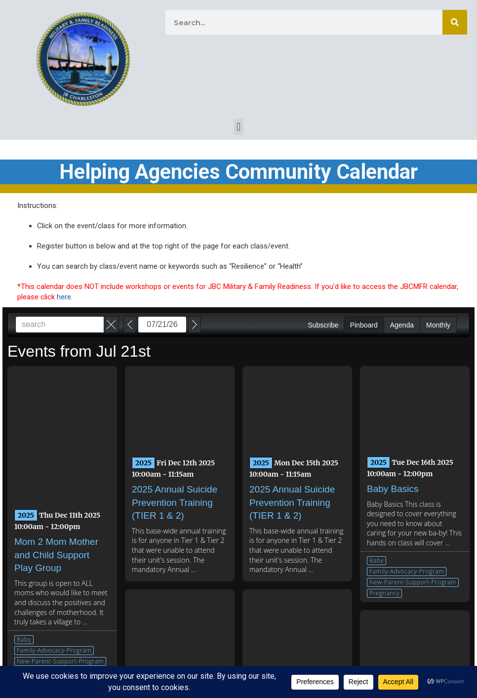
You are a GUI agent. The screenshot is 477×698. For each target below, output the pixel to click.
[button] (238, 127)
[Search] (454, 22)
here (64, 296)
